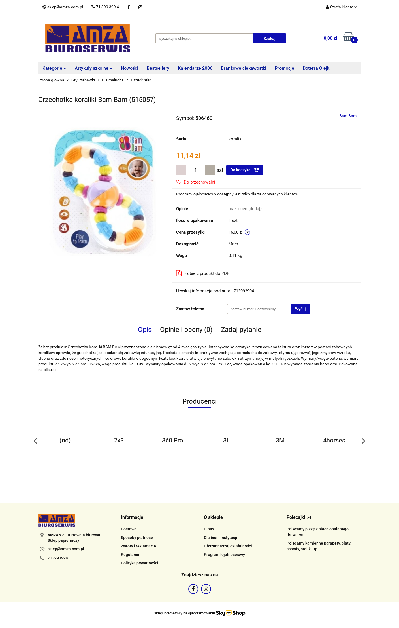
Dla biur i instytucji (220, 537)
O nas (209, 529)
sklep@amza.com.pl (66, 549)
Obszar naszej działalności (228, 546)
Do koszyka (245, 170)
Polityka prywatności (139, 563)
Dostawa (128, 529)
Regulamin (130, 554)
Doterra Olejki (316, 68)
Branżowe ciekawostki (243, 68)
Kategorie (54, 68)
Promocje (284, 68)
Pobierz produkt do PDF (202, 273)
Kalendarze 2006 (195, 68)
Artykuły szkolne (93, 68)
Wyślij (300, 309)
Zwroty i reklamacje (138, 546)
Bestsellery (158, 68)
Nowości (129, 68)
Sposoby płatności (137, 537)
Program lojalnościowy (224, 554)
